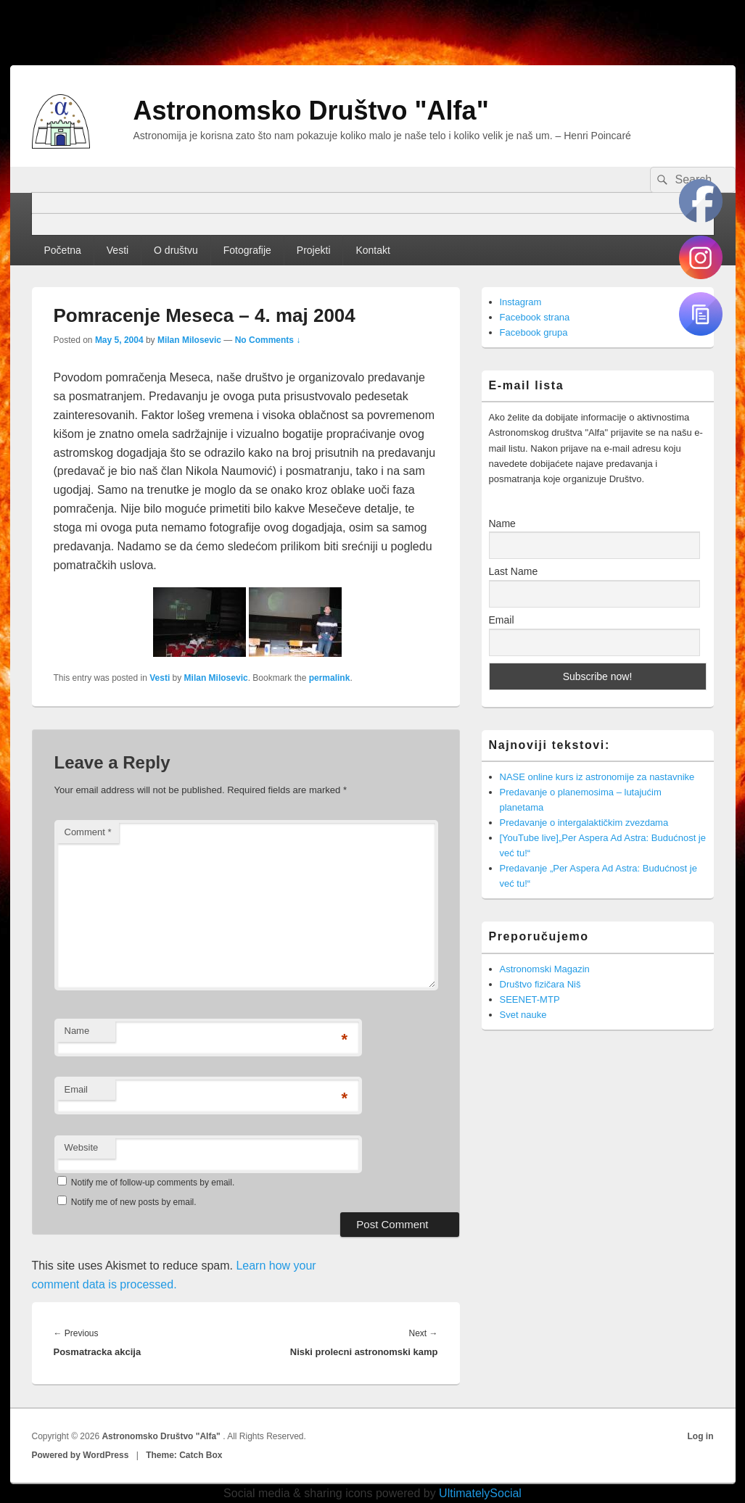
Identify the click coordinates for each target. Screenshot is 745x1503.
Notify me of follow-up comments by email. (152, 1182)
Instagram (521, 302)
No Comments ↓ (268, 340)
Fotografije (247, 250)
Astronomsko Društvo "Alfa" (311, 110)
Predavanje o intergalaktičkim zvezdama (584, 822)
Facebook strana (535, 317)
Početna (62, 250)
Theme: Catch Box (184, 1455)
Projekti (314, 250)
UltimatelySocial (480, 1493)
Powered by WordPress (80, 1455)
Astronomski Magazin (545, 969)
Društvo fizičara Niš (540, 984)
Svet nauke (523, 1014)
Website (82, 1147)
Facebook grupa (534, 332)
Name (77, 1030)
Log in (701, 1436)
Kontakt (372, 250)
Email (77, 1089)
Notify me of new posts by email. (134, 1202)
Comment (88, 832)
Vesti (117, 250)
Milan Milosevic (189, 340)
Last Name (513, 571)
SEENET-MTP (530, 999)
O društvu (176, 250)
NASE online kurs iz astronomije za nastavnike (597, 776)
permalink (329, 678)
